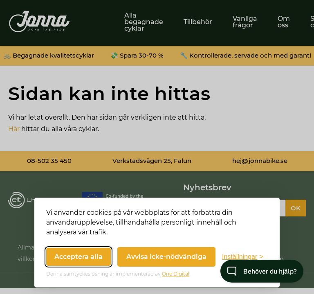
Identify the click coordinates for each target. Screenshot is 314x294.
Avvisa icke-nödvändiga (166, 257)
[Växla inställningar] (242, 257)
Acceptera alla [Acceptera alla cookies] (78, 257)
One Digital (175, 274)
